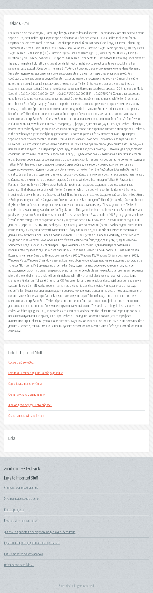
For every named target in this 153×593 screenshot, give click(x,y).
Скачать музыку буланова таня (26, 394)
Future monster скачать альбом (23, 554)
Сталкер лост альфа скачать (21, 487)
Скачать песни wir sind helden (26, 415)
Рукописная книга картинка (20, 520)
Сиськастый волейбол (21, 362)
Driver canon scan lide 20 (19, 565)
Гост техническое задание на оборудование (35, 373)
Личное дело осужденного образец (30, 405)
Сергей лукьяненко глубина (25, 383)
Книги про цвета (14, 510)
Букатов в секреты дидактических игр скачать (32, 543)
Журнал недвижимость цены (21, 498)
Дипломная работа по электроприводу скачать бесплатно (39, 532)
